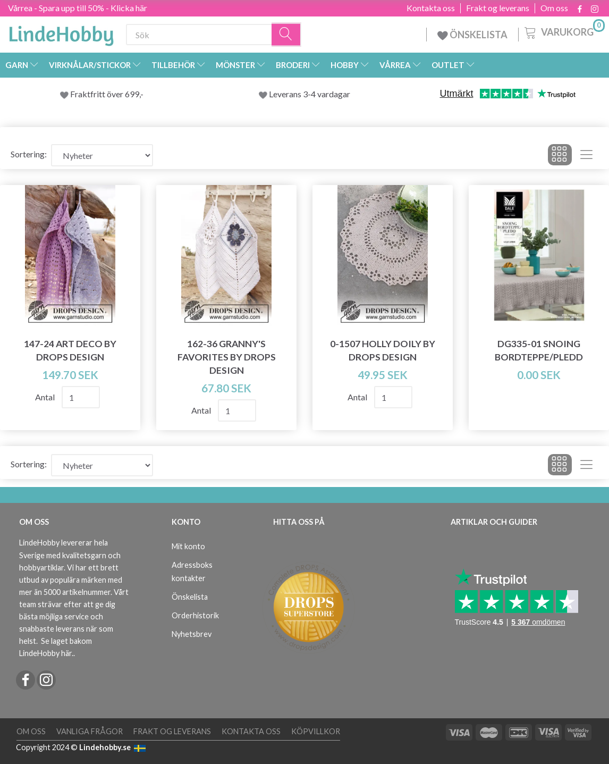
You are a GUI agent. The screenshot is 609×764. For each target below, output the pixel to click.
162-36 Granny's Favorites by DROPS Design (226, 357)
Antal (45, 397)
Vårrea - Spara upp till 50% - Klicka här (77, 8)
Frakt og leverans (497, 8)
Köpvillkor (315, 731)
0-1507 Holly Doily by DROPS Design (382, 350)
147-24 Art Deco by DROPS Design (70, 350)
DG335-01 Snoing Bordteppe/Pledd (539, 350)
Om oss (554, 8)
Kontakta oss (431, 8)
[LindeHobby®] (61, 32)
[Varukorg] (563, 31)
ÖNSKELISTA (472, 34)
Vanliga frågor (89, 731)
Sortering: (29, 154)
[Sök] (286, 35)
